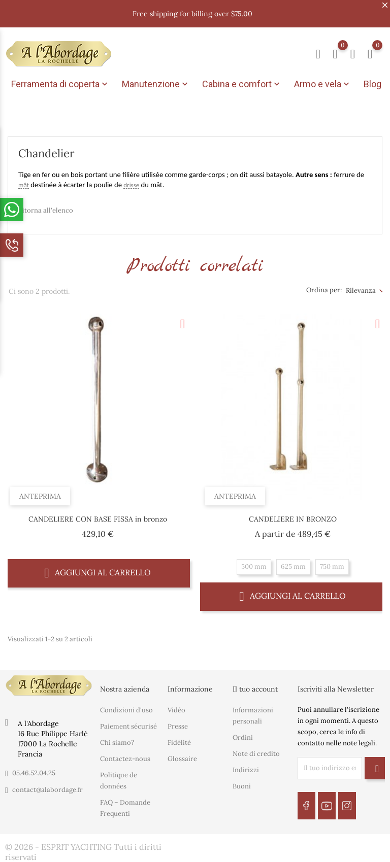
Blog (372, 84)
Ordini (243, 734)
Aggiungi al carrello (97, 569)
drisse (131, 181)
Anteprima (40, 492)
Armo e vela (322, 84)
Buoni (242, 783)
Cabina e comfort (242, 84)
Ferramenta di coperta (60, 84)
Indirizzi (246, 767)
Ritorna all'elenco (45, 206)
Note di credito (256, 750)
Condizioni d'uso (126, 707)
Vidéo (176, 707)
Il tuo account (255, 685)
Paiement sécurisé (128, 723)
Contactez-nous (125, 755)
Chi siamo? (117, 739)
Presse (178, 723)
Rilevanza (361, 287)
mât (23, 181)
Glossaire (182, 755)
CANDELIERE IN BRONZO (293, 515)
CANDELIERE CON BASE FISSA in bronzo (97, 515)
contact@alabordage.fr (47, 786)
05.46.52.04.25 (33, 770)
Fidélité (179, 739)
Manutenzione (156, 84)
